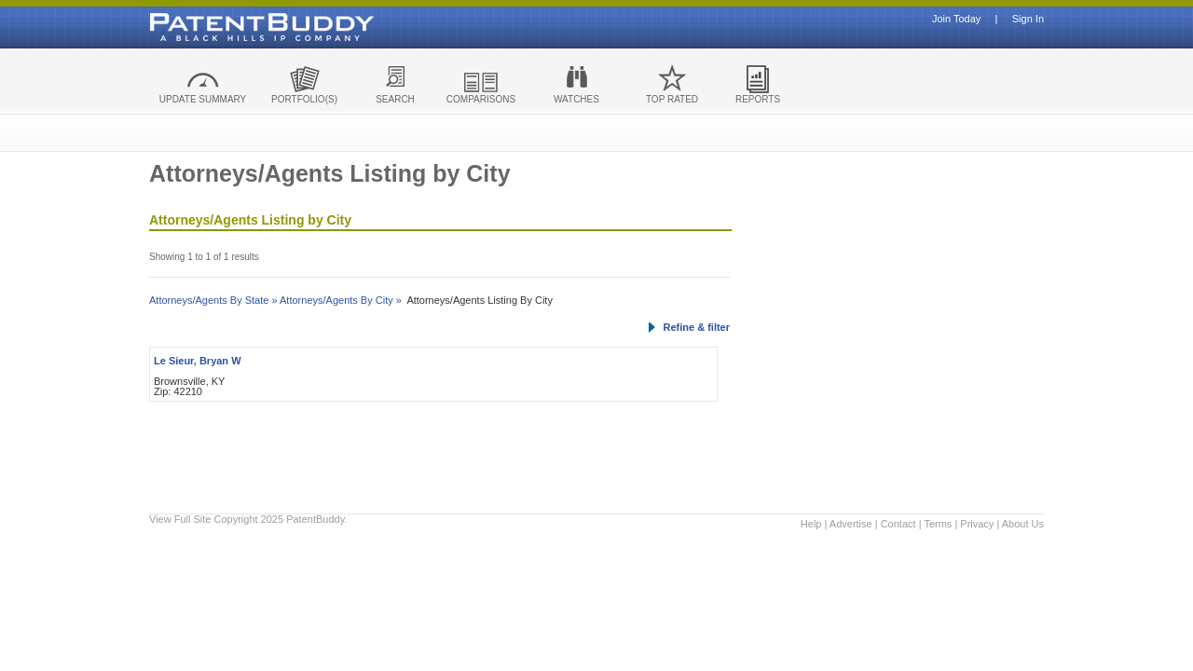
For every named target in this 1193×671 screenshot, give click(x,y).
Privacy (977, 523)
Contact (898, 523)
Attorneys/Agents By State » (213, 300)
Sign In (1028, 19)
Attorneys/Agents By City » (341, 300)
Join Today (956, 19)
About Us (1023, 523)
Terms (938, 523)
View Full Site (180, 519)
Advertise (851, 523)
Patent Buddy (219, 27)
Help (811, 523)
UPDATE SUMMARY (203, 99)
